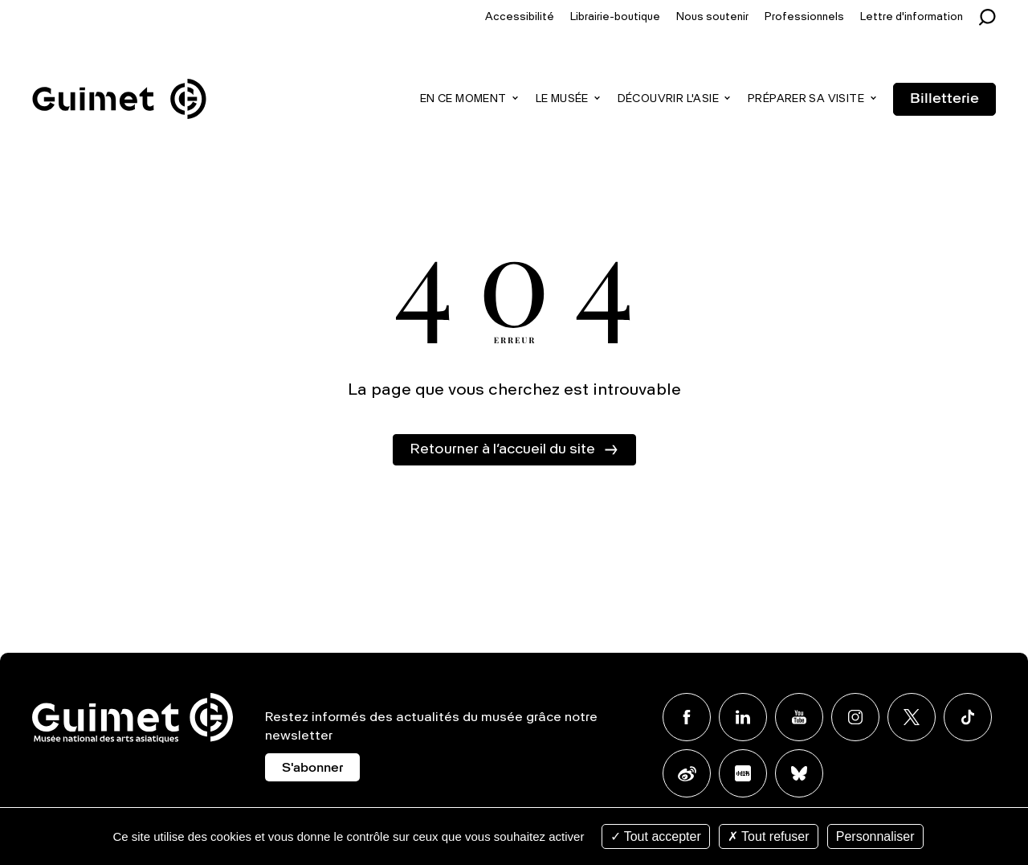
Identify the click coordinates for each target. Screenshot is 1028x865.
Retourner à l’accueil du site (502, 449)
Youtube (799, 717)
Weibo (687, 773)
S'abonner (312, 768)
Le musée (562, 99)
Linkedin (743, 717)
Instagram (855, 717)
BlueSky (799, 773)
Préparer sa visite (806, 99)
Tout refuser (769, 836)
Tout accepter (655, 836)
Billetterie (944, 98)
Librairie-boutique (615, 17)
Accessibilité (519, 17)
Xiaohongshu (743, 773)
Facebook (687, 717)
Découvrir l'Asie (668, 99)
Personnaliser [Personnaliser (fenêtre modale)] (875, 836)
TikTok (968, 717)
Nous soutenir (712, 17)
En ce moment (463, 99)
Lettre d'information (911, 17)
